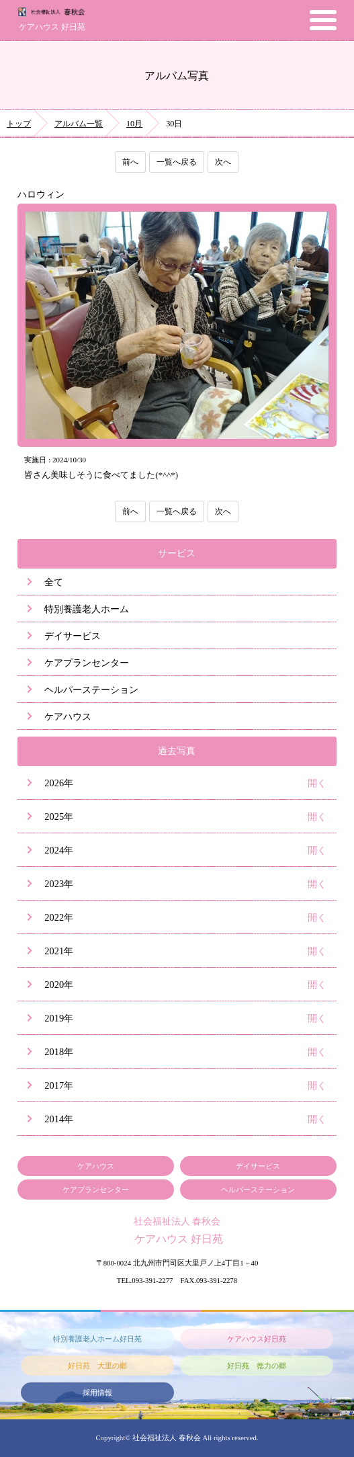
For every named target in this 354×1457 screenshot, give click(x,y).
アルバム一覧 (78, 123)
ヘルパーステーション (91, 689)
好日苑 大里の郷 (97, 1366)
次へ (223, 162)
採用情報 (97, 1392)
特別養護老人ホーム (86, 608)
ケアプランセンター (86, 662)
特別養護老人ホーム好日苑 (97, 1339)
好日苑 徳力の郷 (256, 1366)
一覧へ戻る (177, 162)
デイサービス (72, 635)
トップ (19, 123)
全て (53, 582)
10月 (134, 123)
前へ (130, 162)
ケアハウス (67, 716)
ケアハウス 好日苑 (52, 27)
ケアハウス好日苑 (256, 1339)
